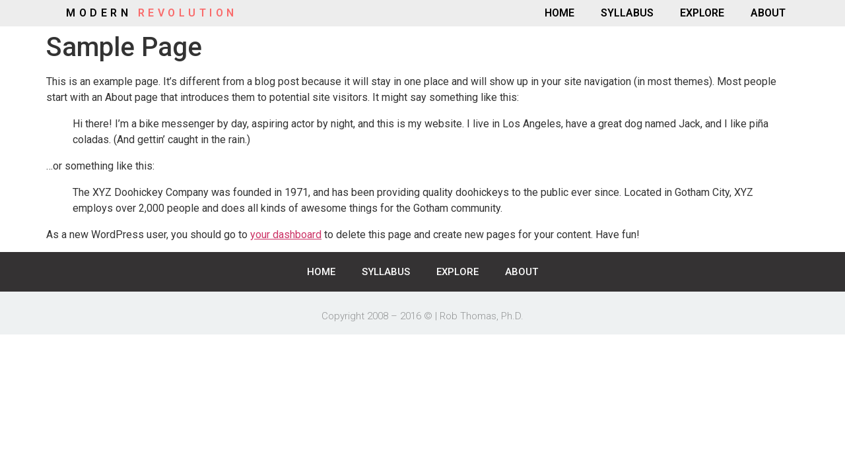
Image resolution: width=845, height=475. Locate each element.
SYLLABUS (627, 13)
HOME (559, 13)
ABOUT (768, 13)
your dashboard (285, 234)
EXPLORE (702, 13)
